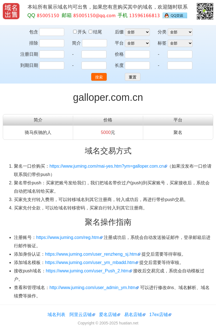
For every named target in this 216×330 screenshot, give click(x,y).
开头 (80, 32)
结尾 (95, 32)
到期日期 (29, 65)
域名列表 (56, 314)
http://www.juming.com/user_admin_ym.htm (92, 287)
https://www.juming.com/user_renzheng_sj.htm (91, 254)
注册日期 (29, 54)
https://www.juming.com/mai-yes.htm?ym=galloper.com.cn (106, 166)
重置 (132, 77)
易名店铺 (133, 314)
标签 (162, 43)
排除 (33, 43)
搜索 (99, 77)
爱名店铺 (108, 314)
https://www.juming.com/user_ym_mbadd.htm (90, 262)
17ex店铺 (158, 314)
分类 (162, 32)
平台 (119, 43)
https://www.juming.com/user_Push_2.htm (87, 270)
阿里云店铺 (80, 314)
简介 (76, 43)
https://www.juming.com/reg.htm (67, 237)
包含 (33, 32)
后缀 (119, 32)
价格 (119, 54)
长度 (119, 65)
